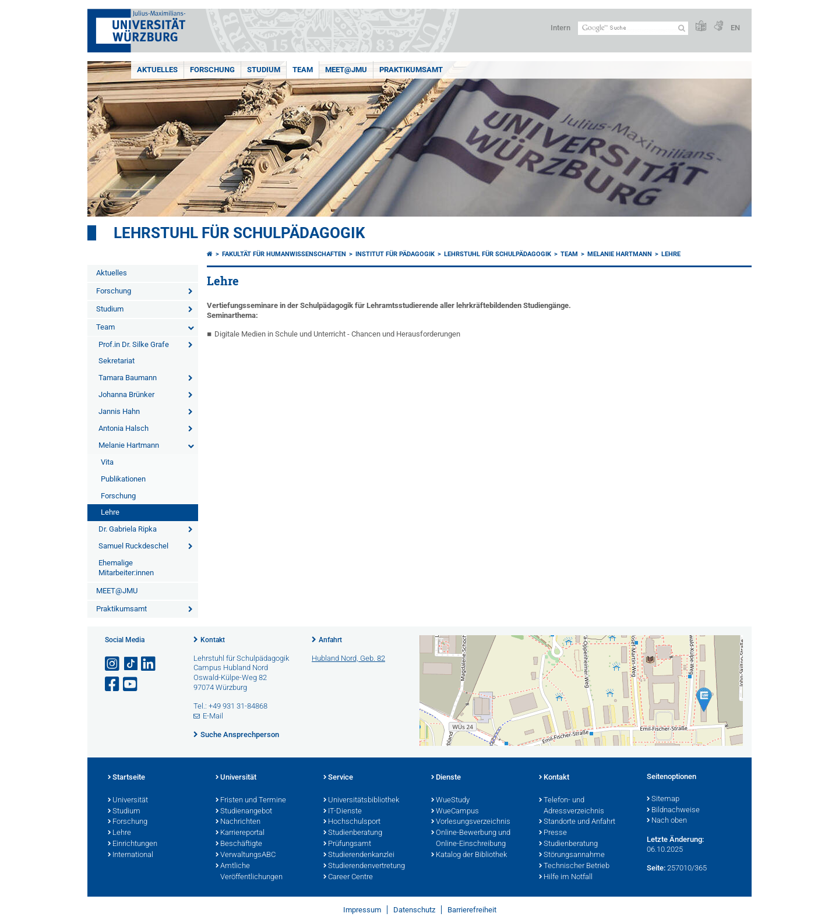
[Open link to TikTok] (131, 664)
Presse (553, 833)
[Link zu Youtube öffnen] (131, 684)
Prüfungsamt (347, 844)
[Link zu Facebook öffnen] (113, 684)
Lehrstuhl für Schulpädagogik (239, 233)
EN (735, 27)
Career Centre (348, 877)
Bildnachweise (673, 810)
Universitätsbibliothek (361, 800)
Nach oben (667, 821)
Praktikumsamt (411, 69)
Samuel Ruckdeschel (133, 545)
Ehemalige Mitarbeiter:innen (126, 567)
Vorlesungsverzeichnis (470, 822)
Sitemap (663, 799)
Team (302, 69)
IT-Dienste (342, 811)
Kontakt (212, 640)
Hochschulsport (351, 822)
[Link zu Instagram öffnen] (113, 664)
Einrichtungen (132, 844)
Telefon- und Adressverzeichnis (571, 806)
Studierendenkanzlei (358, 855)
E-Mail (213, 715)
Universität (128, 800)
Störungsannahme (572, 855)
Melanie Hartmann (128, 445)
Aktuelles (157, 69)
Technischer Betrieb (574, 866)
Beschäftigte (239, 844)
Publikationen (123, 479)
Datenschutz (414, 909)
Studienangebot (244, 811)
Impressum (362, 909)
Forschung (212, 69)
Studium (263, 69)
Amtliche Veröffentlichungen (249, 872)
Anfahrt (330, 640)
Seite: (656, 867)
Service (338, 778)
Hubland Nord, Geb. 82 (348, 658)
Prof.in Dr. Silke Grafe (133, 344)
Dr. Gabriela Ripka (127, 529)
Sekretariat (116, 360)
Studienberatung (352, 833)
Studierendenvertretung (364, 866)
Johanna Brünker (126, 394)
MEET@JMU (346, 69)
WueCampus (455, 811)
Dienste (446, 778)
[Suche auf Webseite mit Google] (633, 28)
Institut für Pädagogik (395, 254)
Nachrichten (238, 822)
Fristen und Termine (251, 800)
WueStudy (450, 800)
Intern (560, 27)
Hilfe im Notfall (566, 877)
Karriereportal (240, 833)
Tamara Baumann (127, 377)
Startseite (126, 778)
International (130, 855)
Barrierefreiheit (471, 909)
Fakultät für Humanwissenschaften (284, 254)
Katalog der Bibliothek (469, 855)
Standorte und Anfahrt (577, 822)
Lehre (110, 512)
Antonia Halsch (123, 428)
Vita (107, 462)
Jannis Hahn (119, 411)
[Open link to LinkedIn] (149, 664)
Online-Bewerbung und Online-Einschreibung (470, 838)
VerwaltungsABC (246, 855)
